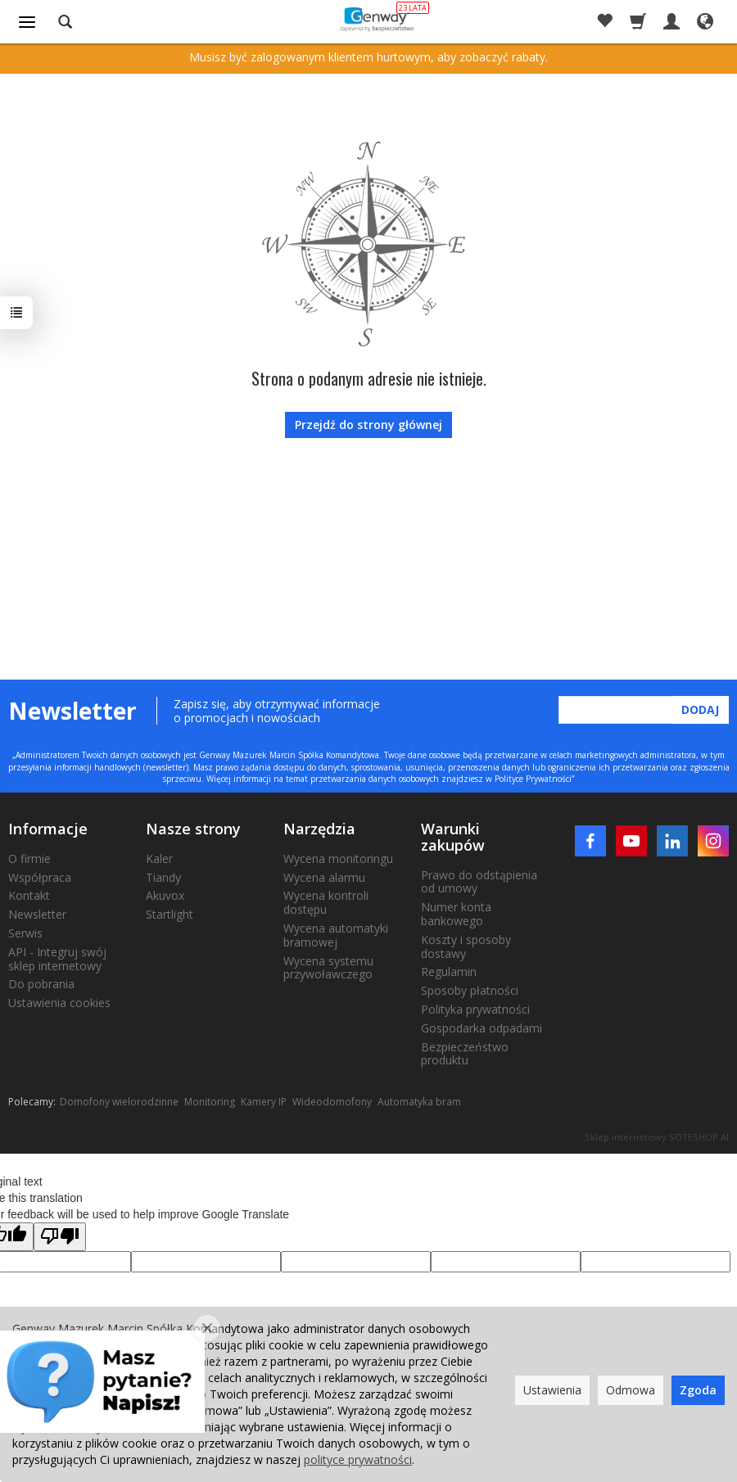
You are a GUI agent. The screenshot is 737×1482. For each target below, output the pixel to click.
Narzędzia (319, 828)
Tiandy (163, 877)
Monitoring (209, 1102)
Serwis (25, 933)
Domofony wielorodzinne (119, 1102)
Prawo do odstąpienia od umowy (479, 882)
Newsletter (37, 914)
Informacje (48, 828)
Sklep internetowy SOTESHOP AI (657, 1137)
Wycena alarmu (324, 877)
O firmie (29, 858)
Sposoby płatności (469, 990)
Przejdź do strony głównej (368, 424)
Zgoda (698, 1390)
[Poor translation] (60, 1236)
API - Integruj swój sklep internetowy (57, 959)
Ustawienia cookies (59, 1002)
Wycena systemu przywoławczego (328, 968)
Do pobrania (41, 984)
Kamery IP (264, 1102)
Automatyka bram (419, 1102)
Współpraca (39, 877)
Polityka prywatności (475, 1009)
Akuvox (165, 895)
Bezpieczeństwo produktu (465, 1054)
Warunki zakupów (453, 837)
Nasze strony (193, 828)
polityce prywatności (358, 1459)
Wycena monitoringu (338, 858)
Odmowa (630, 1390)
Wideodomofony (332, 1102)
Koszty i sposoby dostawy (466, 946)
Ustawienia (552, 1390)
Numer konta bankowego (456, 914)
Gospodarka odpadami (481, 1028)
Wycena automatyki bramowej (335, 935)
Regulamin (449, 971)
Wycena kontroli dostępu (325, 902)
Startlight (169, 914)
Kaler (159, 858)
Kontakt (29, 895)
